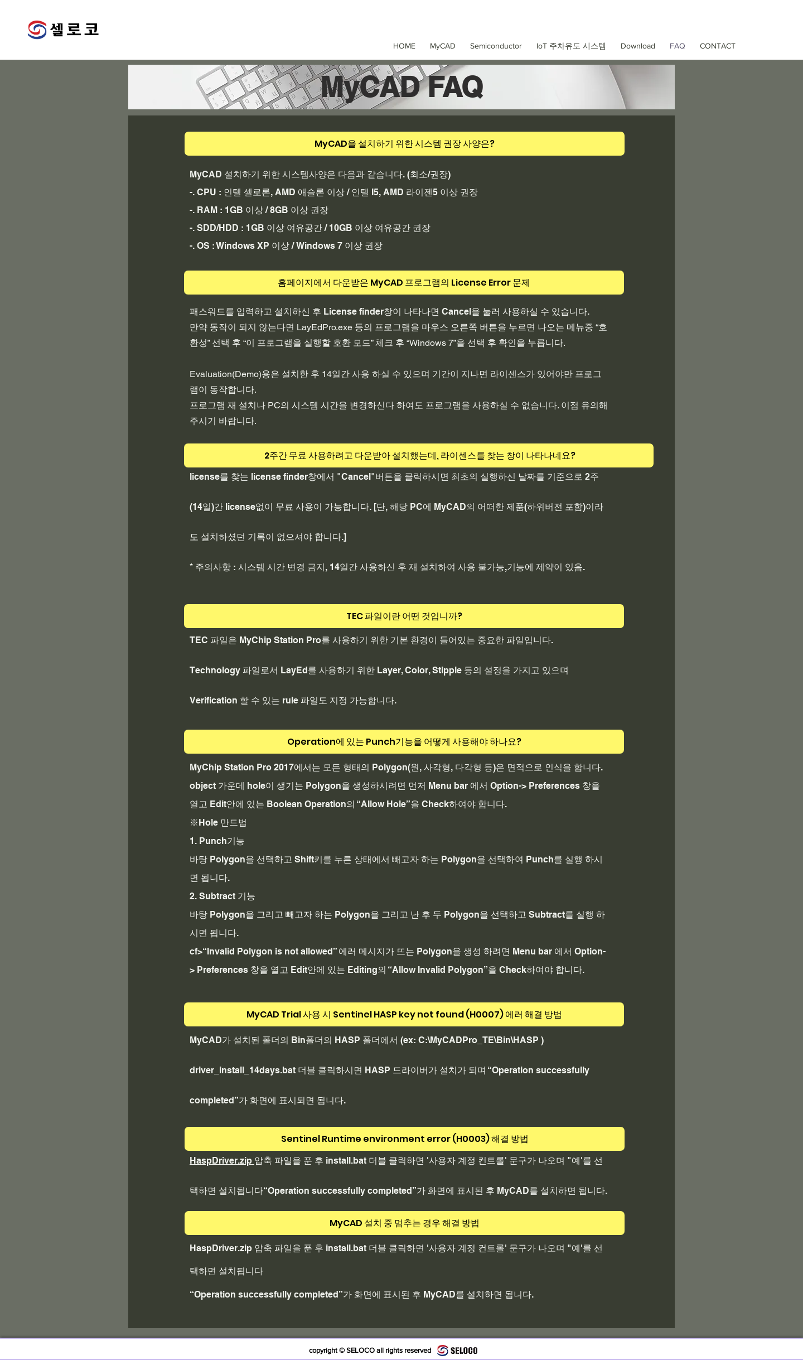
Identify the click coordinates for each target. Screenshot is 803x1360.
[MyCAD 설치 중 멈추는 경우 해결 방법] (405, 1223)
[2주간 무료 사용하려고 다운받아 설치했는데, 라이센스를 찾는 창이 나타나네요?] (419, 455)
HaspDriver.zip (222, 1160)
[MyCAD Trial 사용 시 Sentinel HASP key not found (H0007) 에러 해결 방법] (404, 1014)
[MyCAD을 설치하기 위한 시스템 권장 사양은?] (405, 144)
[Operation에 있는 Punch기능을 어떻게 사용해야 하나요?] (404, 742)
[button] (494, 46)
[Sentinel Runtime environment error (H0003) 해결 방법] (405, 1139)
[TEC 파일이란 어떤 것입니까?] (404, 616)
